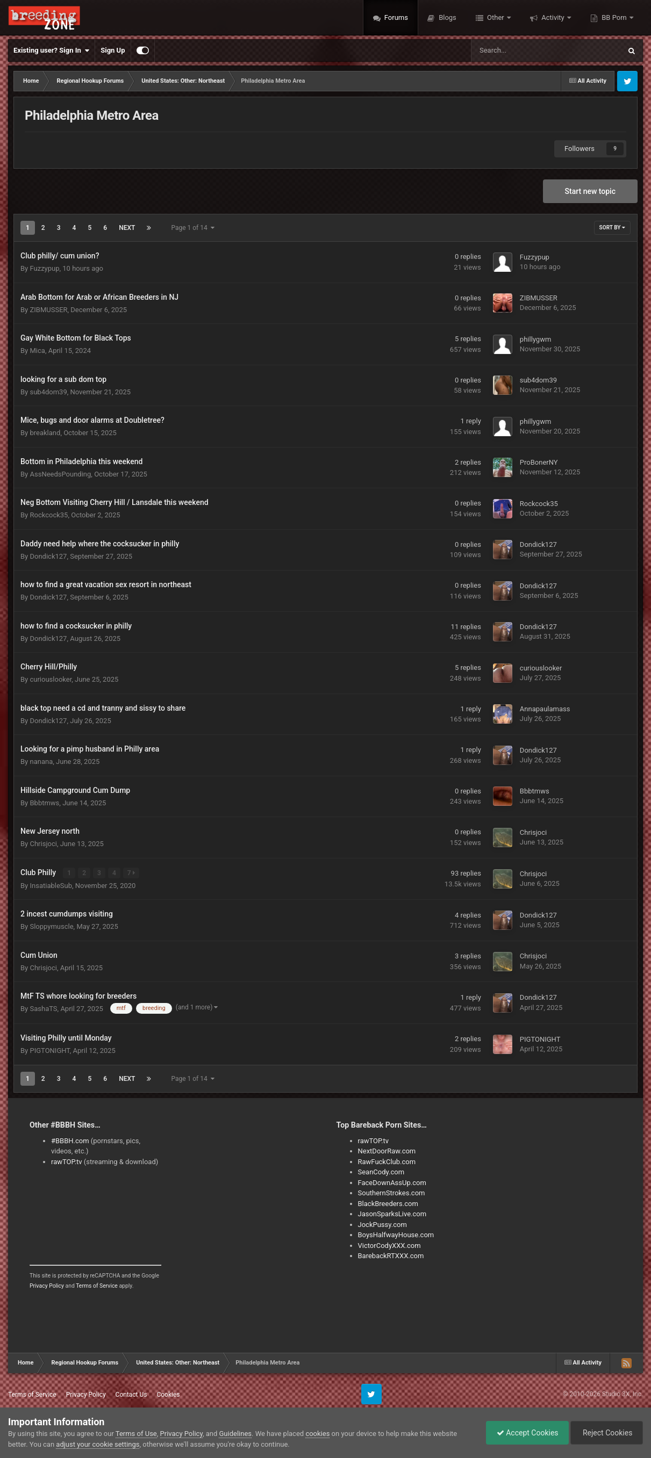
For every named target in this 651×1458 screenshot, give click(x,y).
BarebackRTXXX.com (391, 1256)
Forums (395, 17)
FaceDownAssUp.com (392, 1182)
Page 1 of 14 (192, 228)
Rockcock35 (49, 515)
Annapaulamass (545, 709)
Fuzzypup (44, 268)
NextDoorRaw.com (387, 1151)
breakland (45, 433)
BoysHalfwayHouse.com (396, 1235)
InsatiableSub (51, 886)
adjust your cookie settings (97, 1444)
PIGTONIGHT (49, 1050)
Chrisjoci (43, 844)
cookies (317, 1434)
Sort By (612, 227)
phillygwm (535, 339)
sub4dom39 (48, 392)
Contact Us (131, 1394)
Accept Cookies (525, 1432)
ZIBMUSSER (48, 310)
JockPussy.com (382, 1224)
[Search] (519, 50)
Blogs (446, 17)
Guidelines (235, 1434)
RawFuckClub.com (387, 1161)
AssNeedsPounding (60, 474)
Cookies (168, 1394)
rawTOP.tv (66, 1161)
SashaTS (43, 1009)
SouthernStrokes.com (391, 1193)
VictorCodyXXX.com (389, 1245)
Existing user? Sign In (51, 50)
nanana (41, 761)
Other (495, 17)
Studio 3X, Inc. (622, 1394)
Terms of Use (136, 1434)
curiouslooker (50, 679)
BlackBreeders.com (388, 1203)
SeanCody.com (381, 1172)
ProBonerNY (539, 462)
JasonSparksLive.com (392, 1214)
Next (127, 228)
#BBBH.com (70, 1140)
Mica (37, 351)
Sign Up (113, 50)
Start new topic (590, 191)
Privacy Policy (47, 1285)
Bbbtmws (44, 803)
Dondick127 (48, 556)
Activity (553, 17)
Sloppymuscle (51, 926)
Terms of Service (97, 1285)
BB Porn (614, 17)
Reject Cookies (606, 1432)
